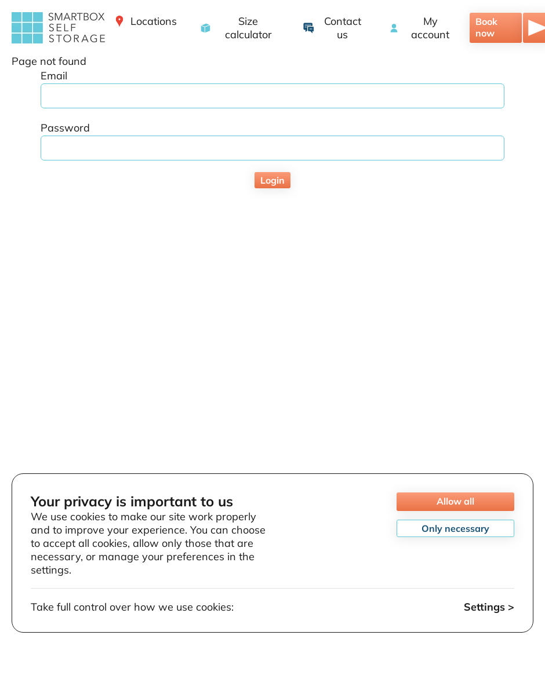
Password (65, 127)
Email (54, 75)
